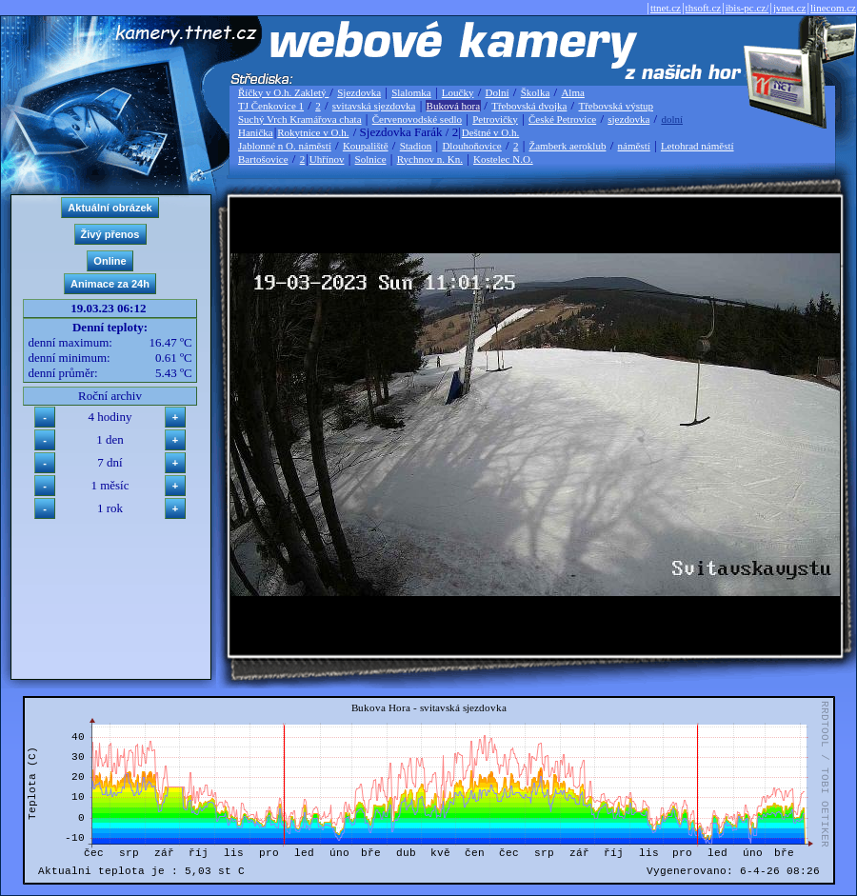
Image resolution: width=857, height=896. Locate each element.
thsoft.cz (704, 7)
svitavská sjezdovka (374, 105)
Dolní (497, 92)
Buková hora (454, 105)
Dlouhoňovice (471, 145)
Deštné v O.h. (491, 132)
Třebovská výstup (615, 105)
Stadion (416, 145)
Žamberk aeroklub (567, 145)
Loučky (458, 92)
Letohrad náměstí (697, 145)
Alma (572, 92)
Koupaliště (366, 145)
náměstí (634, 145)
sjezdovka (628, 119)
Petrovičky (495, 119)
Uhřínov (327, 159)
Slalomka (411, 92)
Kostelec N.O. (503, 159)
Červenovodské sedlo (417, 119)
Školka (535, 92)
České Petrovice (562, 119)
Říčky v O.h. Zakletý (283, 92)
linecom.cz (833, 7)
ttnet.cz (665, 7)
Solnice (371, 159)
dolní (672, 119)
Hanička (255, 132)
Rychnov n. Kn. (430, 159)
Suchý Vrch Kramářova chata (300, 119)
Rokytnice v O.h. (313, 132)
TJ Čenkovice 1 (271, 105)
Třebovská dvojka (529, 105)
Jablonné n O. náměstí (284, 145)
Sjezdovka (359, 92)
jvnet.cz (790, 7)
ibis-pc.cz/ (747, 7)
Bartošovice (263, 159)
